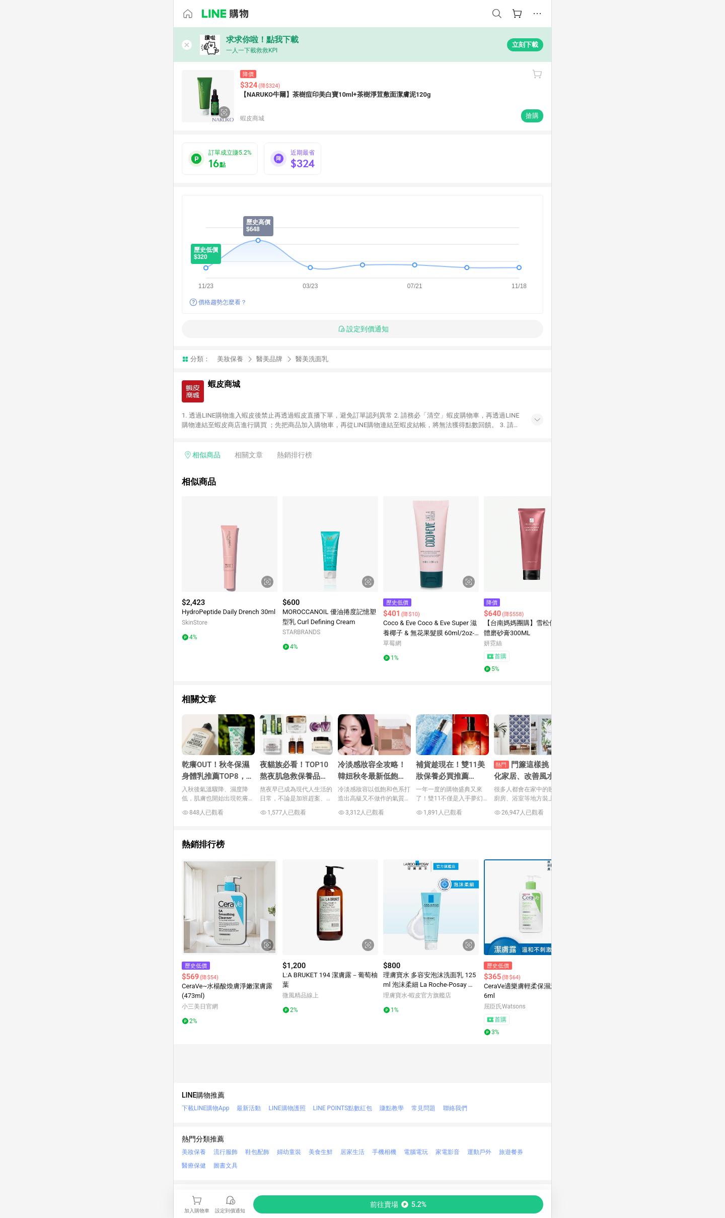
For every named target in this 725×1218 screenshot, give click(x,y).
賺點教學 (392, 1108)
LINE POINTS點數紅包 (343, 1108)
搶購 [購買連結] (532, 115)
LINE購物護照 (286, 1108)
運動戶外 (479, 1152)
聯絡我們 (455, 1108)
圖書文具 (225, 1165)
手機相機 (384, 1152)
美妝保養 (230, 359)
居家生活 (352, 1152)
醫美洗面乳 (312, 359)
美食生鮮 (321, 1152)
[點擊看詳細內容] (229, 544)
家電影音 (448, 1152)
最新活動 (249, 1108)
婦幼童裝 (289, 1152)
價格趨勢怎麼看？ (222, 302)
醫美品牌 (269, 359)
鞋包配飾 (257, 1152)
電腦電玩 (416, 1152)
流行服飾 (225, 1152)
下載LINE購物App (205, 1108)
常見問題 (423, 1108)
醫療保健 (194, 1165)
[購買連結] (398, 1204)
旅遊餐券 (511, 1152)
